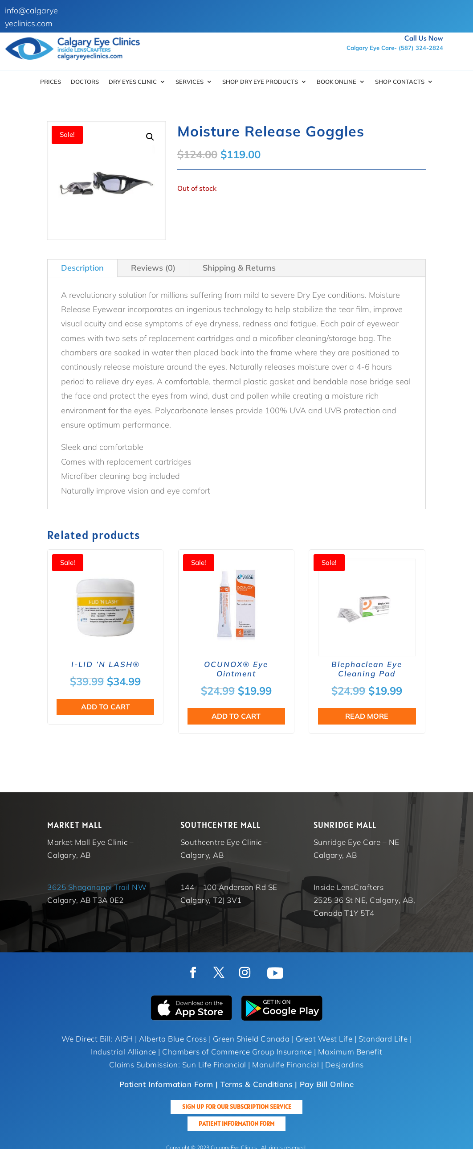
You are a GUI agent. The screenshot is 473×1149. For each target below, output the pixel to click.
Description (82, 268)
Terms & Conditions (256, 1084)
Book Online (336, 81)
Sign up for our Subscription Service (236, 1107)
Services (189, 81)
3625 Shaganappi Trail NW (97, 887)
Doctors (85, 81)
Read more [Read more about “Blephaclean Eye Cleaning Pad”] (366, 716)
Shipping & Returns (239, 268)
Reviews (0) (153, 268)
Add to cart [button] (105, 706)
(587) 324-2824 (421, 47)
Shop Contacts (399, 81)
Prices (50, 81)
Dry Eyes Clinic (133, 81)
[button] (150, 137)
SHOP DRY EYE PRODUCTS (260, 81)
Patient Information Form (236, 1124)
